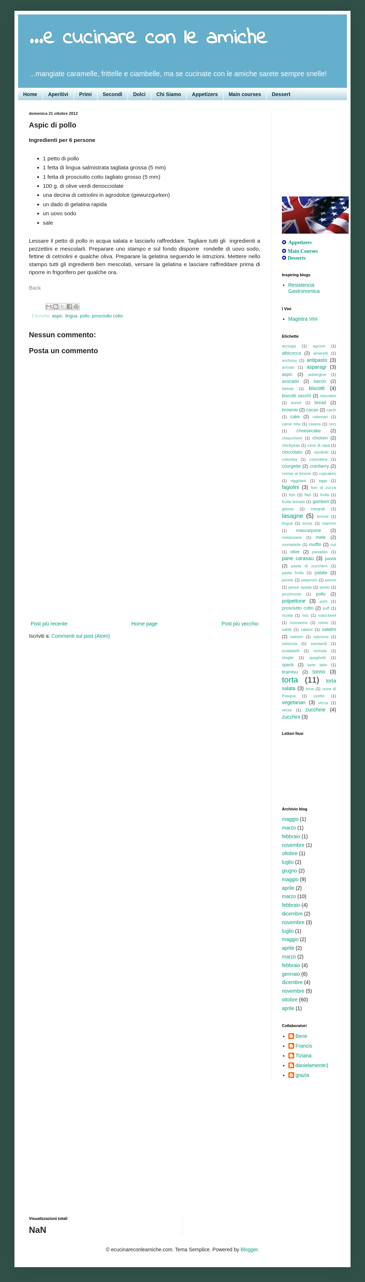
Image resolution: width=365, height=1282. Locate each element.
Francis (304, 1046)
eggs (323, 480)
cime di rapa (319, 445)
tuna (310, 689)
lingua (71, 316)
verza (323, 703)
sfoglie (287, 657)
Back (35, 288)
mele (321, 537)
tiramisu (290, 672)
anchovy (289, 360)
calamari (320, 417)
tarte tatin (317, 665)
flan (308, 495)
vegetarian (293, 702)
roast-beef (327, 615)
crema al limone (296, 473)
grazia (302, 1075)
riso (305, 615)
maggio (290, 819)
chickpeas (291, 445)
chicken (320, 438)
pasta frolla (293, 573)
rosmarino (298, 622)
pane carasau (298, 558)
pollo (85, 316)
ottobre (290, 853)
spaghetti (317, 657)
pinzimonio (291, 594)
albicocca (291, 353)
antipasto (317, 360)
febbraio (291, 836)
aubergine (317, 374)
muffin (315, 544)
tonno (319, 672)
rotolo (323, 622)
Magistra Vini (303, 319)
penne (287, 580)
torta (290, 679)
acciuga (289, 346)
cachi (331, 410)
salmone (320, 636)
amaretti (320, 353)
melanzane (292, 537)
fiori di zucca (323, 487)
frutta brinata (293, 501)
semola (319, 651)
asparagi (316, 367)
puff (326, 608)
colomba (289, 459)
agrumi (319, 346)
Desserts (297, 258)
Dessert (281, 94)
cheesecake (308, 430)
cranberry (319, 466)
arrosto (288, 367)
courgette (291, 466)
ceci (332, 424)
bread (320, 402)
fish (292, 495)
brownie (290, 409)
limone (322, 516)
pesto (325, 587)
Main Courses (303, 251)
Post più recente (49, 624)
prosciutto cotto (107, 316)
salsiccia (289, 643)
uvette (319, 696)
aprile (288, 888)
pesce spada (300, 587)
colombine (318, 459)
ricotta (287, 615)
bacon (320, 381)
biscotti (317, 388)
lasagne (292, 515)
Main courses (245, 94)
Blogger (249, 1249)
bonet (296, 402)
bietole (288, 388)
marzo (289, 828)
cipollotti (321, 452)
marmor (329, 523)
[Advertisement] (144, 565)
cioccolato (292, 452)
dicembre (292, 914)
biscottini (328, 396)
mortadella (291, 544)
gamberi (321, 501)
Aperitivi (58, 94)
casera (315, 424)
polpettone (293, 601)
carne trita (291, 424)
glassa (287, 509)
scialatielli (290, 651)
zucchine (315, 710)
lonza (307, 523)
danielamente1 (312, 1065)
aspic (57, 316)
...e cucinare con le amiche (148, 38)
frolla (324, 495)
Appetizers (205, 94)
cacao (312, 409)
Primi (85, 94)
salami (307, 629)
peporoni (309, 580)
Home (30, 94)
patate (321, 572)
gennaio (291, 974)
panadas (320, 552)
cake (295, 416)
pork (323, 601)
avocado (290, 381)
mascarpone (308, 530)
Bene (302, 1036)
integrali (318, 509)
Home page (144, 624)
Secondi (112, 94)
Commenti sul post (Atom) (80, 636)
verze (287, 710)
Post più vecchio (240, 624)
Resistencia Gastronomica (304, 288)
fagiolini (290, 487)
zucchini (291, 717)
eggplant (298, 480)
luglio (288, 862)
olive (295, 551)
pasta (330, 558)
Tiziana (304, 1055)
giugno (289, 871)
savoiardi (319, 643)
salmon (296, 636)
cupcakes (327, 473)
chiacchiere (292, 438)
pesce (330, 580)
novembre (293, 845)
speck (288, 664)
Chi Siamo (168, 94)
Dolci (139, 94)
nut (333, 544)
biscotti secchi (296, 395)
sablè (287, 629)
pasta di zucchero (309, 566)
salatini (329, 629)
